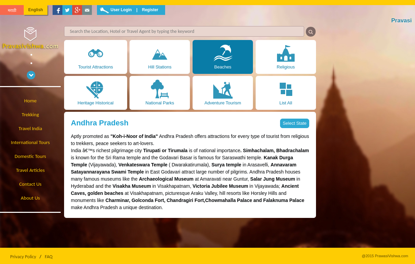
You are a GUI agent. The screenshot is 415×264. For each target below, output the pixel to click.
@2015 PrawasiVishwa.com (385, 256)
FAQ (49, 257)
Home (30, 101)
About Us (30, 198)
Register (150, 9)
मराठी (12, 10)
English (35, 9)
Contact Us (30, 184)
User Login (121, 9)
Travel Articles (30, 170)
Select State (295, 123)
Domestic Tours (30, 156)
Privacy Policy (23, 257)
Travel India (30, 128)
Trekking (30, 114)
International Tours (30, 142)
